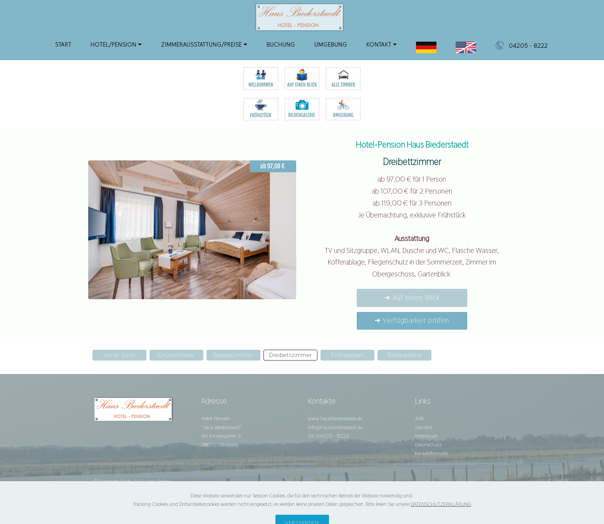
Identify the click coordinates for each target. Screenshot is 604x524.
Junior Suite (119, 355)
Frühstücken (347, 355)
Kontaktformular (431, 453)
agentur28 (140, 490)
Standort (424, 427)
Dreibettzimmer (290, 355)
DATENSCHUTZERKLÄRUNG (441, 515)
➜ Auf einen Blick (412, 297)
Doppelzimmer (233, 355)
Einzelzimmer (176, 355)
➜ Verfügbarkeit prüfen (411, 320)
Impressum (426, 435)
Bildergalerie (405, 355)
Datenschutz (428, 444)
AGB (419, 418)
